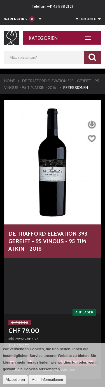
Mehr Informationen (47, 380)
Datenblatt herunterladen (92, 125)
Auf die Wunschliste (92, 139)
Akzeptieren (15, 380)
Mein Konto (86, 19)
